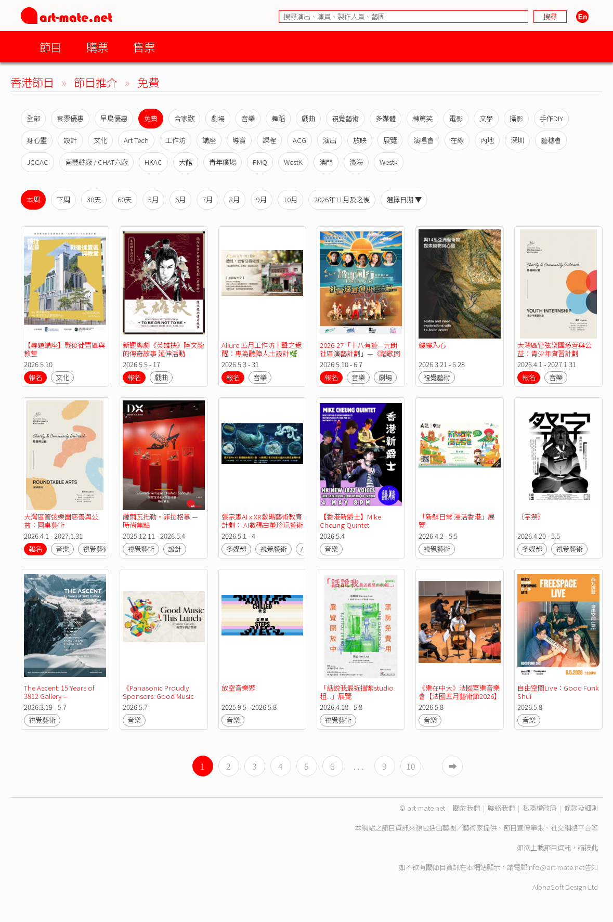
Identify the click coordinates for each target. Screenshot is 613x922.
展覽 (390, 140)
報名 (35, 377)
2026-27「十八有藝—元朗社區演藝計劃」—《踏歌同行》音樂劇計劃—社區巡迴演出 (360, 357)
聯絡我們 (501, 808)
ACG (299, 140)
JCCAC (37, 162)
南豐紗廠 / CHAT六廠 (96, 162)
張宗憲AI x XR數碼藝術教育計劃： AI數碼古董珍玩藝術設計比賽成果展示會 (262, 525)
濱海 (356, 162)
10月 (290, 199)
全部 (33, 118)
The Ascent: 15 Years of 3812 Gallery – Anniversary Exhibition (60, 696)
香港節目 (32, 82)
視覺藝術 (345, 118)
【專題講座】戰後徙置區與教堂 (64, 349)
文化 (100, 140)
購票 (97, 46)
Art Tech (136, 140)
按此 (591, 847)
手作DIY (551, 118)
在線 (457, 140)
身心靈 (37, 140)
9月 (261, 199)
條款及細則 (581, 808)
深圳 (517, 140)
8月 (234, 199)
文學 (486, 118)
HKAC (153, 162)
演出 (329, 140)
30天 (94, 199)
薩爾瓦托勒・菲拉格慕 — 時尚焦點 (161, 521)
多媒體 (385, 118)
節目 (50, 46)
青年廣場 (222, 162)
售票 (144, 46)
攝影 (516, 118)
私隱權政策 (539, 808)
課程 (269, 140)
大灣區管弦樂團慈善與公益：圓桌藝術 (61, 521)
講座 (209, 140)
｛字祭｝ (530, 517)
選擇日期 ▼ (404, 199)
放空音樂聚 (238, 688)
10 (410, 766)
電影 (456, 118)
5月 (153, 199)
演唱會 (423, 140)
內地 (487, 140)
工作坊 (175, 140)
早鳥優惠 (113, 118)
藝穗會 (551, 140)
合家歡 (184, 118)
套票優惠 (70, 118)
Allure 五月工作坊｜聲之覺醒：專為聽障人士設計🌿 (261, 349)
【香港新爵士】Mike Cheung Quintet (351, 521)
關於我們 (466, 808)
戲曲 (308, 118)
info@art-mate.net (555, 867)
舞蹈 (278, 118)
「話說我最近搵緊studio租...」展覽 (357, 692)
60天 (125, 199)
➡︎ (453, 766)
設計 (70, 140)
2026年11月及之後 (342, 199)
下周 (63, 199)
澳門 (326, 162)
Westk (389, 162)
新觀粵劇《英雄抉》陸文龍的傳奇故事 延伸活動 (163, 349)
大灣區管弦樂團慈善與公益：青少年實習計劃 (554, 349)
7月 (207, 199)
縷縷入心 (432, 345)
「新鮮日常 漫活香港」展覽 (456, 521)
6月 (180, 199)
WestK (293, 162)
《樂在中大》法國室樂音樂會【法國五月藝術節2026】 (460, 692)
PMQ (260, 162)
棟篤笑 (422, 118)
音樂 (248, 118)
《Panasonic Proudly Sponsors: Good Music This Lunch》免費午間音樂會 (163, 700)
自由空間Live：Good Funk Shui (559, 692)
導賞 (239, 140)
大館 (185, 162)
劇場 (218, 118)
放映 (360, 140)
